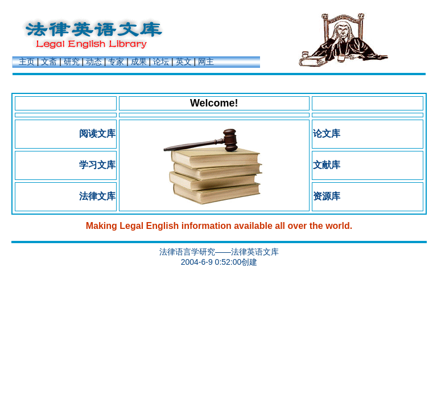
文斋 (49, 61)
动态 (94, 61)
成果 (139, 61)
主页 (27, 61)
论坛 (161, 61)
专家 (116, 61)
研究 (72, 61)
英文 (184, 61)
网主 (206, 61)
